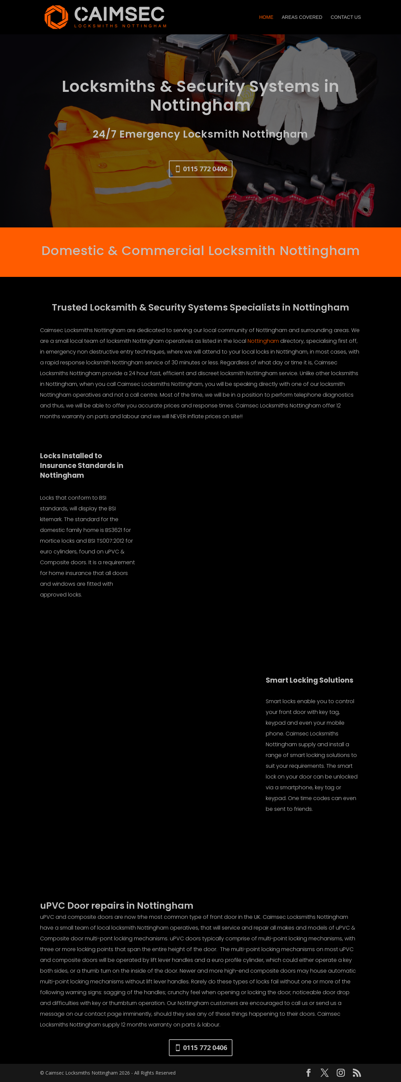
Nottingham (263, 341)
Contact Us (346, 17)
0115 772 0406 (205, 168)
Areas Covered (302, 17)
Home (266, 17)
